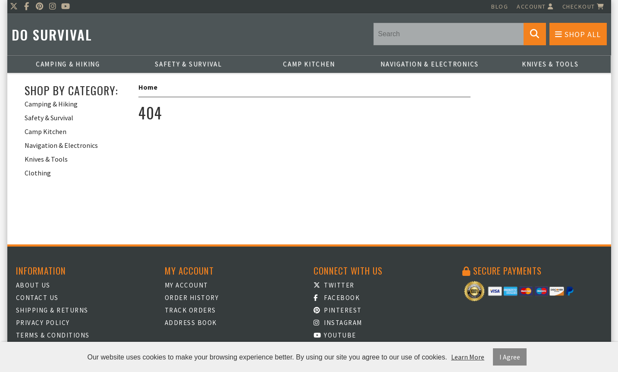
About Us (33, 285)
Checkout (583, 6)
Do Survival (52, 34)
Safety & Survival (188, 64)
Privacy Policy (43, 323)
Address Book (191, 323)
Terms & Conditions (53, 335)
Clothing (38, 173)
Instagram (338, 323)
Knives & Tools (550, 64)
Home (147, 87)
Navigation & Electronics (429, 64)
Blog (499, 6)
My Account (186, 285)
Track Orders (190, 310)
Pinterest (338, 310)
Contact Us (37, 298)
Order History (192, 298)
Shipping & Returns (52, 310)
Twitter (334, 285)
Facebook (337, 298)
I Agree (509, 357)
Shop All (578, 34)
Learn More (467, 357)
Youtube (335, 335)
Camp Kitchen (309, 64)
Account (535, 6)
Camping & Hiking (68, 64)
